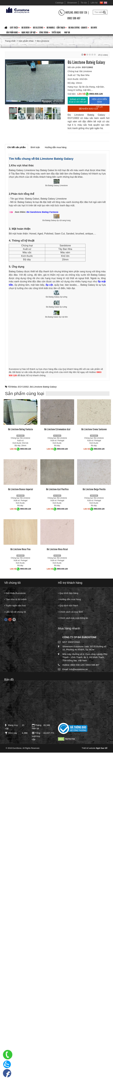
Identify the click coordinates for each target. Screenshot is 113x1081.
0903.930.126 (96, 94)
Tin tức (84, 2)
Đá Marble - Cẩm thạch (57, 28)
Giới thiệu (15, 28)
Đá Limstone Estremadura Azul (57, 760)
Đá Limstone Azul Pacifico (57, 820)
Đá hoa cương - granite (78, 28)
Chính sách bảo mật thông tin (73, 949)
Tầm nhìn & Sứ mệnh (15, 931)
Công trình (44, 33)
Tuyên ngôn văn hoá (15, 937)
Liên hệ (94, 2)
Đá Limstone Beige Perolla (94, 820)
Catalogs (59, 2)
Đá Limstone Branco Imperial (20, 820)
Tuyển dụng (56, 32)
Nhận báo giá (88, 108)
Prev (10, 81)
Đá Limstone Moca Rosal (57, 880)
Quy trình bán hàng (68, 924)
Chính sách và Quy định (70, 943)
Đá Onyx (94, 27)
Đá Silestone (39, 28)
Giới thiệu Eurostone (15, 924)
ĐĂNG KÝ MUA (77, 100)
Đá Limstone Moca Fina (20, 880)
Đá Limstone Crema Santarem (94, 760)
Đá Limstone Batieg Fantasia (20, 760)
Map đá (67, 32)
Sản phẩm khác (13, 33)
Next (59, 81)
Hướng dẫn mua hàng (69, 931)
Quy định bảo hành (68, 937)
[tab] (16, 147)
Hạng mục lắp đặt (29, 33)
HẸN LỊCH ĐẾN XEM (99, 101)
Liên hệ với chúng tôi (15, 943)
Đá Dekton (26, 28)
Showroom (72, 2)
